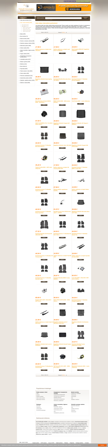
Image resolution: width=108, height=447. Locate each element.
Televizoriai (73, 395)
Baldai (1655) (23, 33)
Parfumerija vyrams (58, 409)
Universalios (39, 408)
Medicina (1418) (23, 64)
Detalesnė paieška (49, 19)
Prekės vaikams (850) (24, 73)
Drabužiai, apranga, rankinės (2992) (27, 43)
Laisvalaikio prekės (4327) (25, 59)
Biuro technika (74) (24, 36)
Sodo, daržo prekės (40, 398)
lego (37, 432)
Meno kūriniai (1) (23, 66)
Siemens (80, 428)
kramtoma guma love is (55, 423)
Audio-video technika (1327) (25, 20)
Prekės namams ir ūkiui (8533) (26, 71)
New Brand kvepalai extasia (81, 421)
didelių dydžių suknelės (72, 428)
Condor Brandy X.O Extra (57, 432)
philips (37, 424)
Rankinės (73, 410)
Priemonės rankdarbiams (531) (26, 75)
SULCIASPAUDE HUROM (41, 421)
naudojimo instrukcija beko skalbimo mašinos (77, 432)
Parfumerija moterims (58, 408)
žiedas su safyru (43, 426)
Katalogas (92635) (23, 17)
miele (59, 429)
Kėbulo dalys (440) (26, 28)
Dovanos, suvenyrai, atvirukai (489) (27, 40)
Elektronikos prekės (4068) (25, 45)
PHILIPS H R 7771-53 (44, 424)
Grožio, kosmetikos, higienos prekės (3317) (27, 51)
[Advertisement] (62, 59)
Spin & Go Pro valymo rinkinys (45, 432)
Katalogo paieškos (79, 442)
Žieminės (38, 405)
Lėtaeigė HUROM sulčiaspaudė (43, 423)
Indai (37, 393)
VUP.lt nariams (44, 442)
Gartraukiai (73, 396)
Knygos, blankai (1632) (24, 53)
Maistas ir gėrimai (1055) (25, 61)
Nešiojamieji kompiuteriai (59, 396)
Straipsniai (72, 442)
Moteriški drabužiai (75, 405)
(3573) (25, 26)
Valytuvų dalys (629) (26, 31)
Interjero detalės (39, 396)
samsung (38, 426)
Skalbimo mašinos (75, 399)
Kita (72, 398)
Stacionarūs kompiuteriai (59, 399)
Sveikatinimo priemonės (59, 412)
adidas (43, 428)
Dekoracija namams (40, 399)
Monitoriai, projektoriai (58, 400)
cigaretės (50, 426)
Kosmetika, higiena (58, 406)
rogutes (50, 434)
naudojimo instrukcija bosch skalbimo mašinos (65, 421)
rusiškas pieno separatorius (58, 426)
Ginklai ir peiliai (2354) (24, 47)
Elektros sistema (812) (27, 27)
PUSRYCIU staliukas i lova (59, 431)
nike (67, 431)
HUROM (70, 431)
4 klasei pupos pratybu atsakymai (50, 429)
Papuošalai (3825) (23, 68)
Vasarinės (38, 407)
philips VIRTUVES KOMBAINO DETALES (58, 428)
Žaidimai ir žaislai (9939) (25, 82)
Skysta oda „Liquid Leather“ (42, 434)
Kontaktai (87, 442)
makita (49, 421)
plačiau (44, 53)
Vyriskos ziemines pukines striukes (80, 431)
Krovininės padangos (40, 410)
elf (64, 432)
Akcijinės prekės (35, 442)
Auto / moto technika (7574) (26, 22)
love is (52, 421)
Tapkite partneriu (59, 442)
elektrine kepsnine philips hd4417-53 (79, 424)
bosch (47, 428)
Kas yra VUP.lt (51, 442)
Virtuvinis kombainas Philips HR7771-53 (44, 431)
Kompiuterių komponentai (59, 394)
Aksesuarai (73, 411)
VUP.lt (26, 442)
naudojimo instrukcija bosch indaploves (69, 423)
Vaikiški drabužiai (75, 408)
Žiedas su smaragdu (64, 429)
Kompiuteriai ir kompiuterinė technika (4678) (25, 56)
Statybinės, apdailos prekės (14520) (27, 80)
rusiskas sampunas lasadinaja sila (77, 429)
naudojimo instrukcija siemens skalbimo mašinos (59, 424)
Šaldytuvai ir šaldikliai (76, 393)
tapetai (66, 426)
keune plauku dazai (82, 423)
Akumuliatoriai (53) (25, 24)
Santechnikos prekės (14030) (26, 78)
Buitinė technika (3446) (24, 38)
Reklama (66, 442)
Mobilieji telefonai (57, 397)
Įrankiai (38, 395)
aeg (66, 432)
